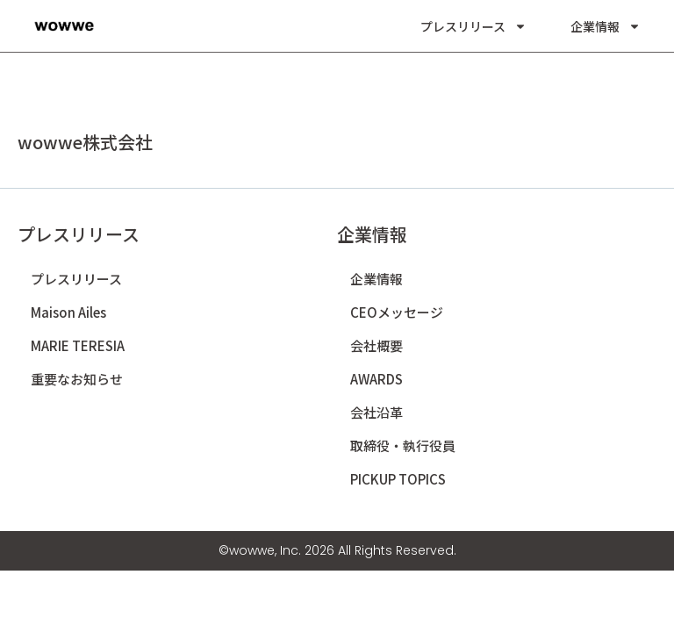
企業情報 (605, 26)
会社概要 (376, 345)
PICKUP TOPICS (398, 479)
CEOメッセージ (396, 312)
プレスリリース (473, 26)
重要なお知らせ (77, 379)
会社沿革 (376, 412)
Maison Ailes (68, 312)
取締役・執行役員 (402, 445)
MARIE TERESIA (78, 345)
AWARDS (376, 379)
